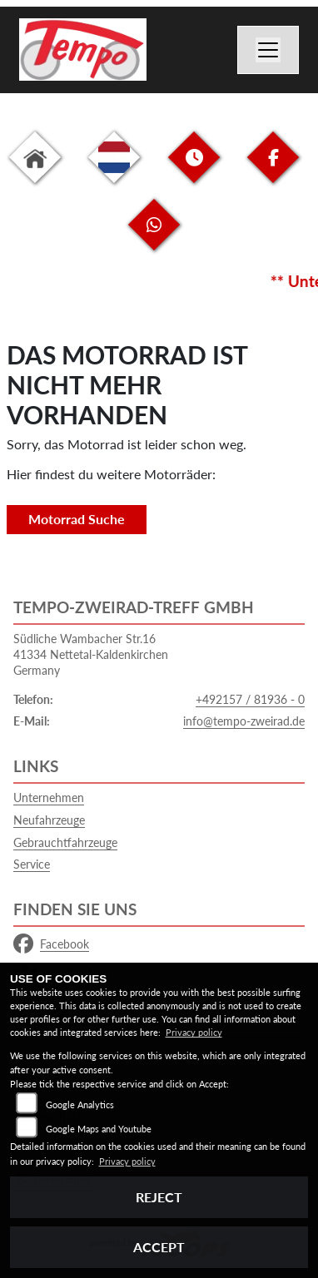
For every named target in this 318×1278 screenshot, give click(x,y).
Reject (159, 1197)
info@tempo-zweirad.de (244, 721)
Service (31, 864)
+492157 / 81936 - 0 (250, 699)
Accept (159, 1247)
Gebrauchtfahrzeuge (65, 842)
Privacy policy (194, 1032)
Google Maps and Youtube (99, 1128)
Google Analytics (80, 1104)
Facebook (51, 944)
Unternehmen (48, 797)
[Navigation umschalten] (268, 50)
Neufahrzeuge (49, 820)
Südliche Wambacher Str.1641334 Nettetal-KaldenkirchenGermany (90, 654)
